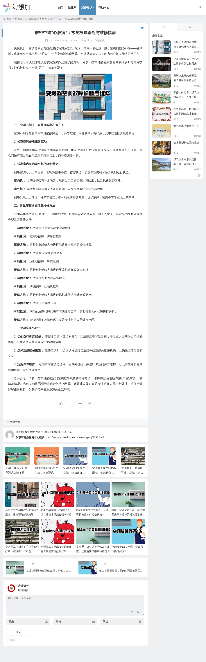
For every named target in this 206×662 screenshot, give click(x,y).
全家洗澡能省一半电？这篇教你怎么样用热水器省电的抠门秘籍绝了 (186, 63)
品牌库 (72, 7)
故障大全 (33, 18)
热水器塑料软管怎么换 (186, 142)
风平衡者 (29, 431)
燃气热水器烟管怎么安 (186, 125)
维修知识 (86, 7)
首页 (60, 7)
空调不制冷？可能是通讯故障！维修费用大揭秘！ (16, 472)
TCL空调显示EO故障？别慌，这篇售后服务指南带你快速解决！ (57, 514)
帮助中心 (103, 7)
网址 (105, 621)
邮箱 (58, 621)
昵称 (11, 621)
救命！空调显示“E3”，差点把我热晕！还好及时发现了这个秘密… (128, 514)
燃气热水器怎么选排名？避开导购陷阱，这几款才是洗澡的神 (186, 164)
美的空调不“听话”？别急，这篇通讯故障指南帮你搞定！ (46, 472)
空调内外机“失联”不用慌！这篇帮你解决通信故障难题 (104, 472)
